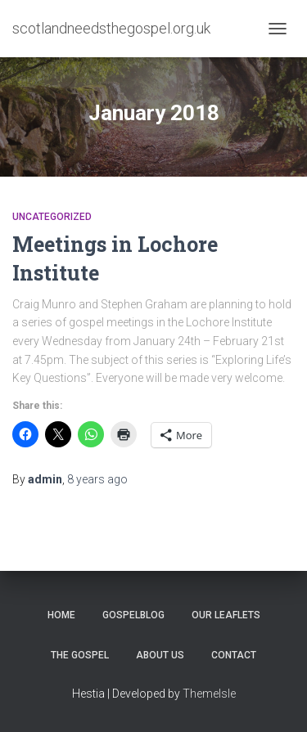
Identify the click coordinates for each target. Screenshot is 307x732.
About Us (160, 655)
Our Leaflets (226, 615)
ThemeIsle (209, 693)
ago (97, 479)
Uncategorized (52, 216)
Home (61, 615)
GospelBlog (133, 615)
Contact (233, 655)
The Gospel (80, 655)
